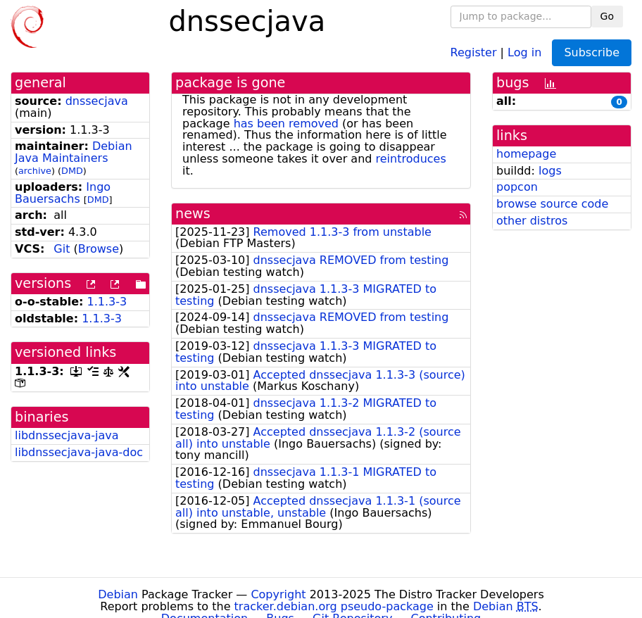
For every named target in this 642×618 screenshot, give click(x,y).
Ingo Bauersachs (63, 193)
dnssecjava (96, 101)
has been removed (286, 123)
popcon (517, 187)
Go (607, 16)
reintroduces (411, 158)
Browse (98, 249)
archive (34, 170)
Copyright (278, 594)
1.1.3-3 (107, 301)
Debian (118, 594)
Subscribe (591, 52)
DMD (72, 170)
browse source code (552, 203)
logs (550, 170)
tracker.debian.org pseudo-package (334, 606)
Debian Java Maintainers (73, 152)
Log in (524, 51)
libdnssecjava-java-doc (79, 452)
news (192, 214)
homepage (526, 153)
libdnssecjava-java (66, 435)
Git (62, 249)
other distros (531, 220)
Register (474, 51)
